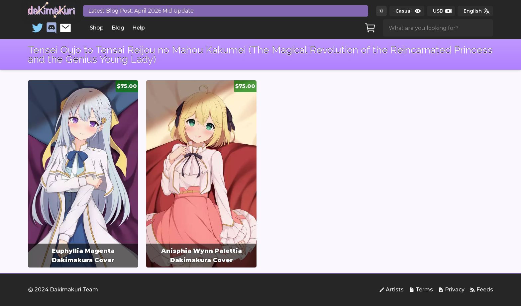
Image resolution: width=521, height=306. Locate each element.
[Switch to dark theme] (381, 11)
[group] (83, 174)
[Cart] (370, 28)
